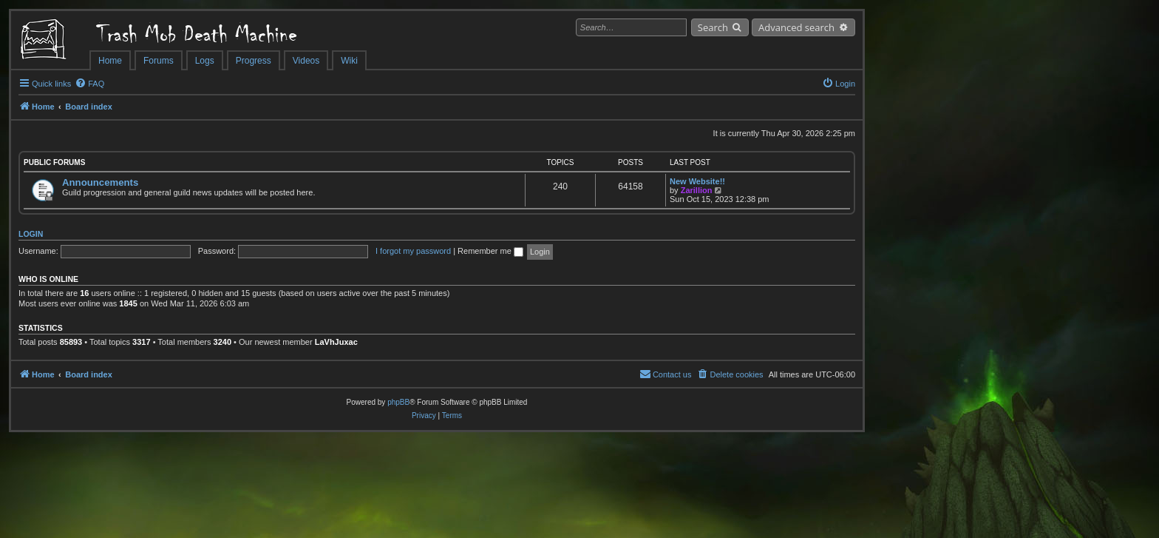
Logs (204, 61)
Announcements (100, 182)
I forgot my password (413, 250)
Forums (158, 61)
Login (30, 233)
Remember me (490, 250)
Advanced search (796, 27)
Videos (306, 61)
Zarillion (697, 190)
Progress (253, 61)
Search (713, 27)
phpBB (398, 402)
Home (110, 61)
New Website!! (697, 181)
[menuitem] (89, 84)
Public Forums (54, 162)
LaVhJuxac (336, 341)
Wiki (349, 61)
